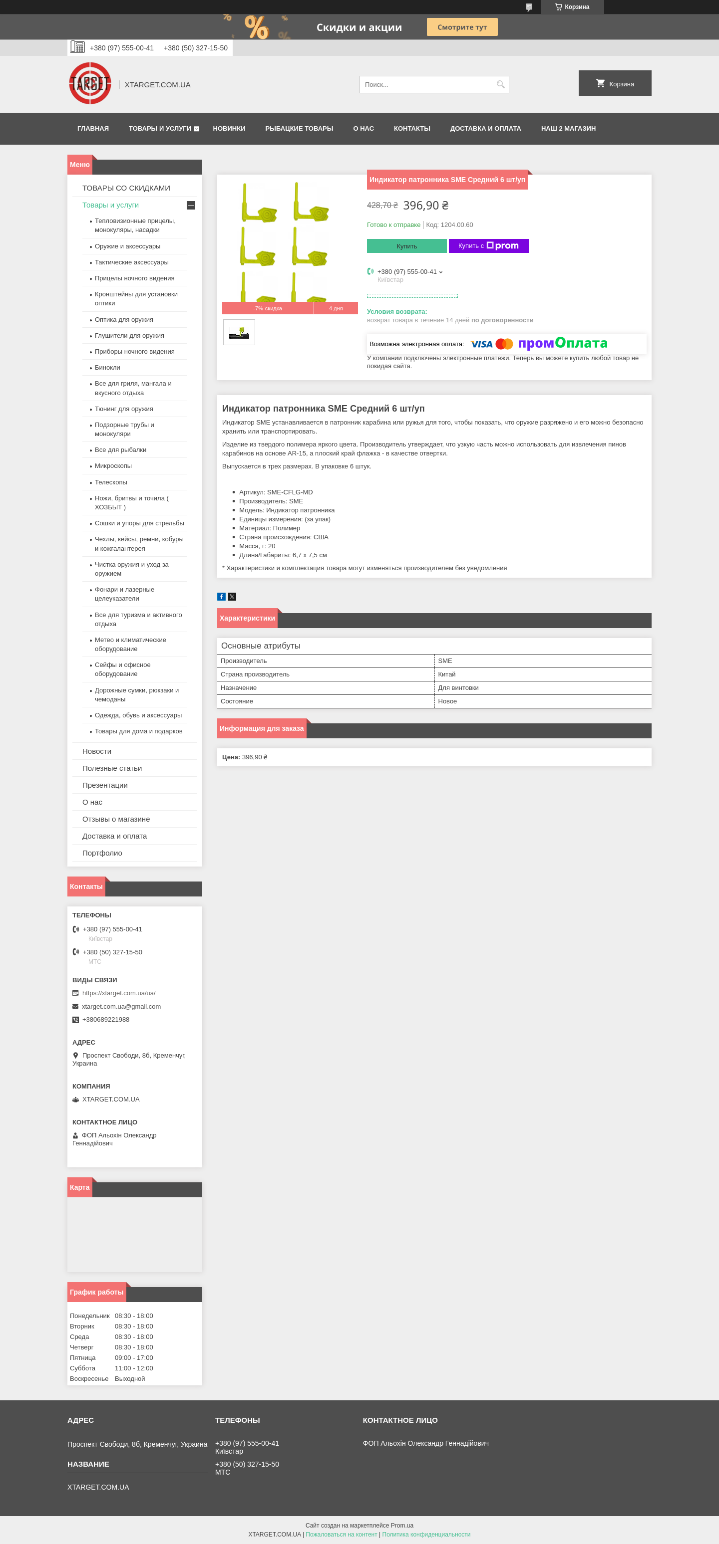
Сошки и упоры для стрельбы (139, 523)
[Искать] (500, 84)
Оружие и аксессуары (127, 246)
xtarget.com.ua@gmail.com (121, 1006)
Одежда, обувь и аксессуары (138, 715)
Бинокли (107, 367)
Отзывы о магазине (116, 819)
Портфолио (102, 853)
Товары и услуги (160, 128)
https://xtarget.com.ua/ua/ (119, 993)
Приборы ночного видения (135, 351)
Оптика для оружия (124, 319)
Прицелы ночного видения (135, 278)
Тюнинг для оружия (124, 409)
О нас (363, 128)
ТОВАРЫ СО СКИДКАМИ (126, 188)
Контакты (412, 128)
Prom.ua (402, 1525)
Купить (406, 246)
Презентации (105, 785)
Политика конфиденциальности (426, 1534)
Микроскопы (113, 465)
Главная (93, 128)
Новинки (229, 128)
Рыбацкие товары (300, 128)
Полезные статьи (112, 768)
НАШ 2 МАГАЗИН (568, 128)
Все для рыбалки (120, 449)
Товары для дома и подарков (139, 731)
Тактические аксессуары (132, 262)
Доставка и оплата (485, 128)
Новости (96, 751)
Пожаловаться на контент (341, 1534)
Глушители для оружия (129, 335)
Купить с (488, 245)
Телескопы (111, 482)
